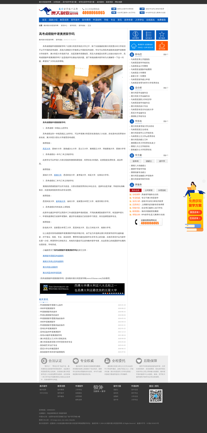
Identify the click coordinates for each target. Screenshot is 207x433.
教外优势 (162, 49)
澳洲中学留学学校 (138, 169)
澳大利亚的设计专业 (139, 106)
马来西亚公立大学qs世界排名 (143, 136)
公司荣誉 (149, 190)
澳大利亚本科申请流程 (52, 273)
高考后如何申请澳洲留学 (50, 332)
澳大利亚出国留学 (50, 267)
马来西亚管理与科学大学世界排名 (145, 83)
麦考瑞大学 (60, 201)
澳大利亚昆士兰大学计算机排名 (53, 339)
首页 (44, 20)
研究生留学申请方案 (86, 2)
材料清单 (78, 400)
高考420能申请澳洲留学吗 (51, 335)
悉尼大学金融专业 (138, 113)
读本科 (136, 161)
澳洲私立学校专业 (138, 116)
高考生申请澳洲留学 (48, 329)
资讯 (119, 20)
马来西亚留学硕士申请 (140, 79)
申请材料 (97, 20)
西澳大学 (58, 175)
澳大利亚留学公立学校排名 (142, 133)
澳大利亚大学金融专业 (140, 96)
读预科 (115, 396)
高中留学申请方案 (70, 2)
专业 (113, 20)
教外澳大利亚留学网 (58, 10)
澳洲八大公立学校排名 (140, 146)
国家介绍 (53, 20)
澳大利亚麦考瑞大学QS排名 (142, 126)
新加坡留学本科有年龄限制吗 (52, 352)
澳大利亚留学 (44, 423)
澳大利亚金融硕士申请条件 (142, 176)
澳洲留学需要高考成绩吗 (53, 256)
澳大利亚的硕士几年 (139, 140)
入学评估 (139, 20)
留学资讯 (73, 25)
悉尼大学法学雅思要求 (49, 349)
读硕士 (149, 161)
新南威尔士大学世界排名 (141, 150)
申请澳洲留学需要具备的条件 (52, 318)
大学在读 (134, 396)
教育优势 (64, 20)
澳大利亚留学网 (45, 2)
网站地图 (118, 2)
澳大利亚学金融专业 (139, 93)
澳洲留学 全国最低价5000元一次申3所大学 (145, 46)
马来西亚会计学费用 (139, 66)
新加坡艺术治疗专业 (48, 345)
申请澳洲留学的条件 (48, 312)
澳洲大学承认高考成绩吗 (53, 261)
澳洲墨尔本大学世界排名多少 (143, 143)
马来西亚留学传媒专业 (140, 103)
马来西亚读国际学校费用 (141, 69)
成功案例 (100, 2)
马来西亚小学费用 (138, 73)
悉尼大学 (46, 149)
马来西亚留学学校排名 (140, 63)
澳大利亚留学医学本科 (140, 179)
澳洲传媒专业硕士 (138, 172)
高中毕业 (134, 393)
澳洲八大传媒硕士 (138, 166)
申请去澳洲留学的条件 (49, 315)
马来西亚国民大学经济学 (141, 99)
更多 (165, 54)
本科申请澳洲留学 (47, 308)
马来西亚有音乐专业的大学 (142, 110)
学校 (106, 20)
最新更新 (109, 2)
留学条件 (75, 20)
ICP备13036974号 (153, 423)
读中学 (162, 161)
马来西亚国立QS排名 (139, 130)
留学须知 (82, 25)
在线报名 (150, 20)
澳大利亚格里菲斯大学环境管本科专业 (56, 342)
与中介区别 (44, 393)
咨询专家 (128, 20)
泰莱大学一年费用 (138, 76)
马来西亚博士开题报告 (140, 59)
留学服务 (162, 38)
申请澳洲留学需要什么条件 (51, 305)
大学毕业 (134, 400)
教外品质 (135, 190)
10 (122, 293)
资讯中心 (64, 25)
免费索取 (161, 20)
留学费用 (86, 20)
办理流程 (56, 2)
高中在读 (134, 390)
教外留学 (43, 386)
